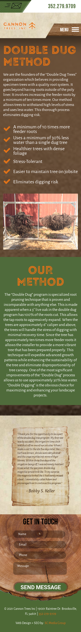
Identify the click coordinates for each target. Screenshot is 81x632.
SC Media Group (55, 623)
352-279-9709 (47, 614)
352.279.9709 (62, 6)
